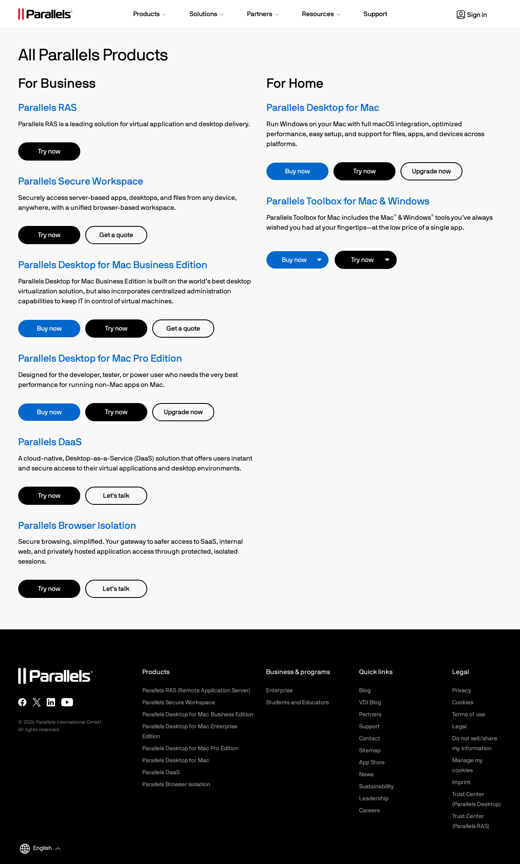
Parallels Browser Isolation (77, 526)
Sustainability (376, 787)
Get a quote (116, 235)
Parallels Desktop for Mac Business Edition (112, 265)
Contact (369, 739)
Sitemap (370, 751)
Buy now (49, 328)
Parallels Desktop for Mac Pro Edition (100, 359)
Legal (459, 727)
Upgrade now (183, 412)
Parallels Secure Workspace (80, 182)
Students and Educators (297, 703)
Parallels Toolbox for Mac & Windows (347, 201)
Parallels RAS (47, 108)
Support (369, 727)
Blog (365, 691)
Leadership (373, 799)
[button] (150, 15)
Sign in (472, 15)
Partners (370, 715)
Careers (369, 811)
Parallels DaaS (50, 442)
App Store (372, 763)
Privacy (461, 691)
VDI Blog (370, 703)
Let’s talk (116, 589)
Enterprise (279, 691)
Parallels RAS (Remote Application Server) (196, 691)
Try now (49, 151)
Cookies (462, 703)
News (366, 775)
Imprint (461, 782)
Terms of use (468, 715)
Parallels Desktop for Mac (322, 108)
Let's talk (116, 495)
